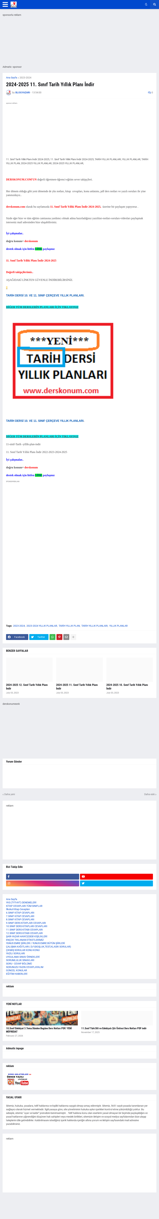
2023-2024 (25, 77)
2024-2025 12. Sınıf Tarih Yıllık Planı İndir (27, 686)
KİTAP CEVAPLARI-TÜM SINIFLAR (24, 906)
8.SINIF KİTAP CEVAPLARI (20, 919)
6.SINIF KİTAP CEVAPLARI (20, 912)
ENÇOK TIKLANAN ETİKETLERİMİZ (25, 939)
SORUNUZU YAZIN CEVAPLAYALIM (24, 967)
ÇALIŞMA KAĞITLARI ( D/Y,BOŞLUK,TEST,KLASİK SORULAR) (38, 946)
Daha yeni (9, 794)
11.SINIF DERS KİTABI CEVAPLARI (24, 929)
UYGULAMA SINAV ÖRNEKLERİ (23, 956)
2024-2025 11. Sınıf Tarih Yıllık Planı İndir (77, 686)
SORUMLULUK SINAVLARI (20, 960)
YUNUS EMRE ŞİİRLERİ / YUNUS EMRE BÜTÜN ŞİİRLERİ (35, 943)
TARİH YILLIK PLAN (69, 626)
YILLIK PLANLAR (118, 626)
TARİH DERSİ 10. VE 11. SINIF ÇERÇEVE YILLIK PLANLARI (44, 295)
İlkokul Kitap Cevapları (18, 909)
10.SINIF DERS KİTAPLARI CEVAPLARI (26, 926)
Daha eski (149, 794)
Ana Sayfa (11, 77)
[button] (5, 4)
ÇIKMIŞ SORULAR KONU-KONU (23, 950)
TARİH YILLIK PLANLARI (94, 626)
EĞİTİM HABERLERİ (16, 973)
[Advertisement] (79, 596)
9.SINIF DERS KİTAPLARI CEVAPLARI (26, 923)
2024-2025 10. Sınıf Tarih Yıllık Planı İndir (127, 686)
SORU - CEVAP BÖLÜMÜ (19, 963)
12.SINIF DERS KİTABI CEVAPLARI (24, 933)
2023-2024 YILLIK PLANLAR (41, 626)
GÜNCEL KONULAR (16, 970)
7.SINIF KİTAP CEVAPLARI (20, 916)
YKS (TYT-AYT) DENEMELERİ (21, 902)
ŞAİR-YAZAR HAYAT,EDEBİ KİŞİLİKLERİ (26, 936)
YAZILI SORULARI (15, 953)
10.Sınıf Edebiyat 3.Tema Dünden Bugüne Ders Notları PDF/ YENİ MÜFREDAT (39, 1030)
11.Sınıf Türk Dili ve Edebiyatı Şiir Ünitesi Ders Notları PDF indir (114, 1028)
